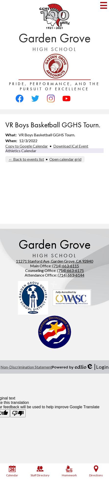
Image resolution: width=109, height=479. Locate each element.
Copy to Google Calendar (26, 146)
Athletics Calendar (20, 150)
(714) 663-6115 (65, 265)
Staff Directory (40, 471)
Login (97, 367)
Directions (96, 471)
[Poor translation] (18, 413)
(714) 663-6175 (70, 270)
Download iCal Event (70, 146)
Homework (69, 471)
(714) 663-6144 (71, 275)
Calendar (12, 471)
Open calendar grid (65, 159)
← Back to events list (26, 159)
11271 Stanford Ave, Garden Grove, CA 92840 (54, 261)
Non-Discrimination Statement (26, 367)
